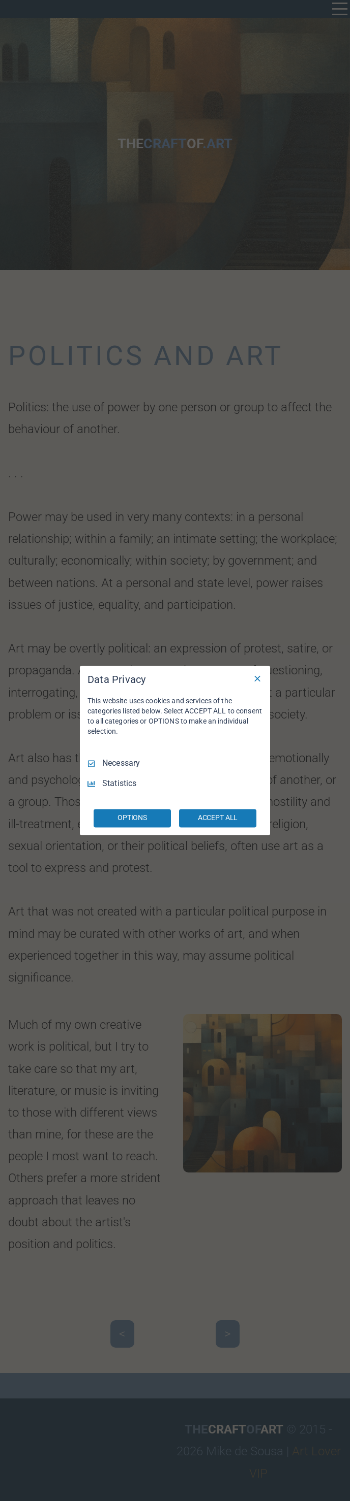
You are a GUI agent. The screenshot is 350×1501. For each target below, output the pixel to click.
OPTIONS (132, 818)
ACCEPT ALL (218, 818)
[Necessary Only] (257, 678)
